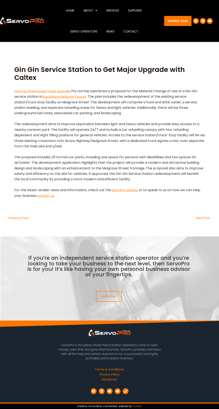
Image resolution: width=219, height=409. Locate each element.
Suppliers (135, 10)
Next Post (204, 218)
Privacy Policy (109, 374)
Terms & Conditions (109, 369)
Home (70, 10)
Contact (130, 31)
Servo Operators (83, 31)
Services (112, 10)
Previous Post (18, 218)
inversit (137, 406)
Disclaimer (109, 379)
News (110, 31)
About (90, 10)
